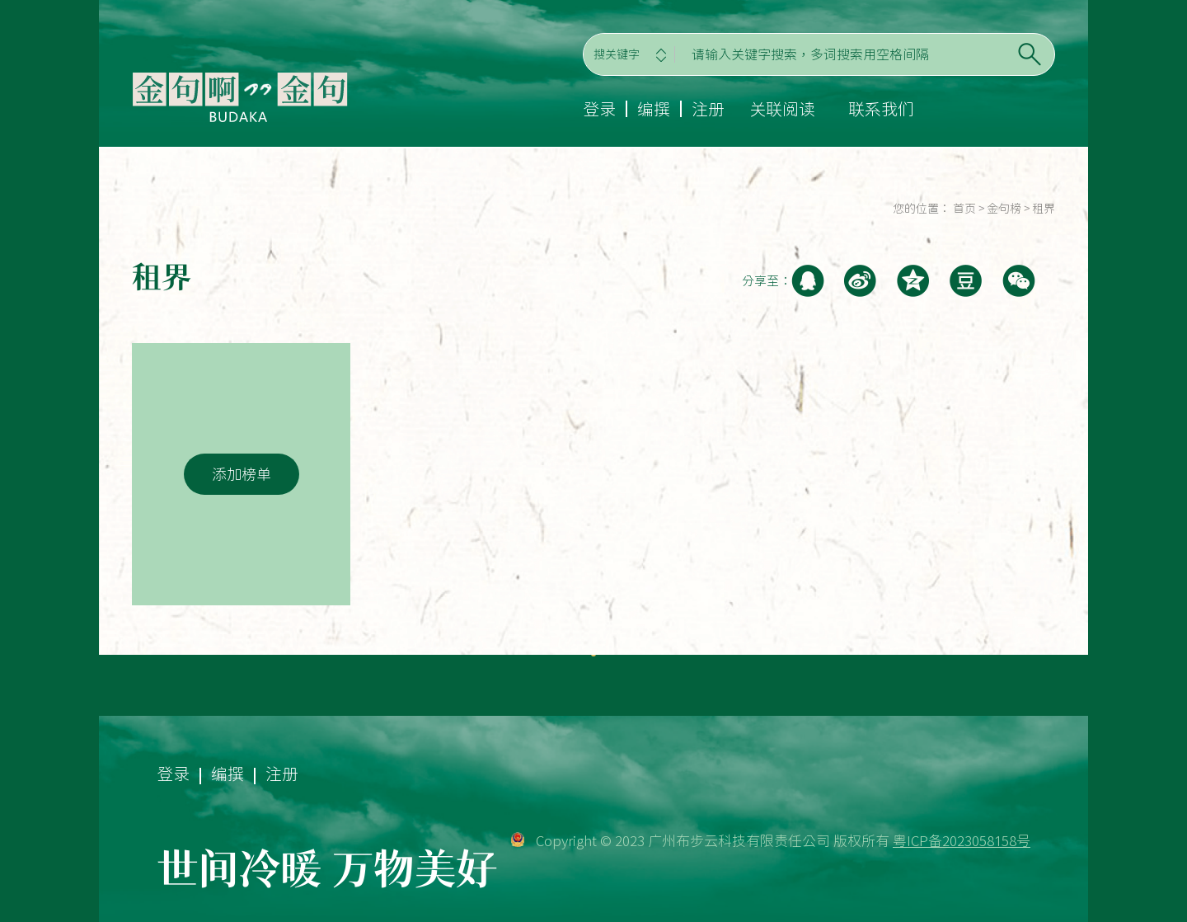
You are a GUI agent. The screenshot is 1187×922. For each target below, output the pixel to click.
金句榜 (1004, 208)
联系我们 (881, 109)
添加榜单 (241, 474)
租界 (1043, 208)
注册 (708, 109)
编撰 (653, 109)
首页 (964, 208)
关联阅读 (782, 109)
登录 (599, 109)
